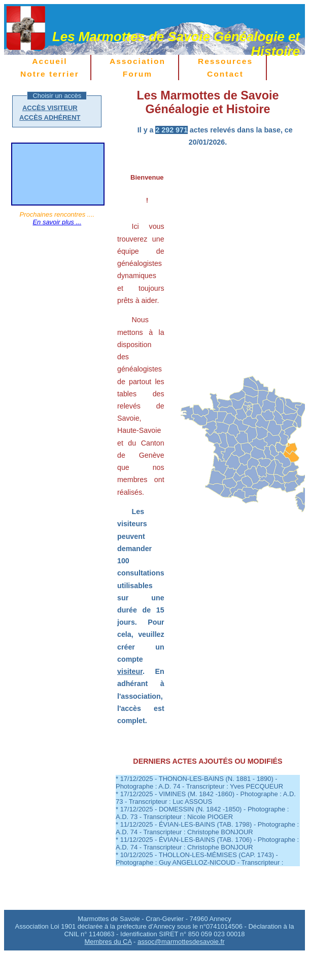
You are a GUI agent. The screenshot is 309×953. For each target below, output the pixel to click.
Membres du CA (108, 941)
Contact (225, 74)
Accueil (49, 61)
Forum (137, 74)
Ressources (225, 61)
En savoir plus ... (56, 222)
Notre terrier (49, 74)
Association (137, 61)
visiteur (130, 671)
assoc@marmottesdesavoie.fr (181, 941)
